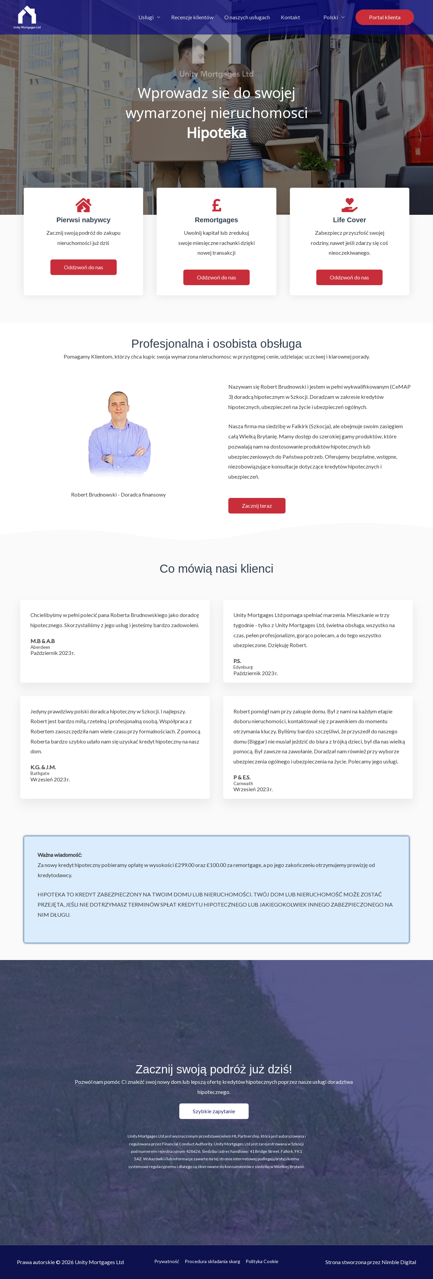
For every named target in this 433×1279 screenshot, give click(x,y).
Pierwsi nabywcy (83, 220)
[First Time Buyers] (83, 205)
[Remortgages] (216, 205)
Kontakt (290, 17)
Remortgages (216, 220)
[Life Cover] (349, 205)
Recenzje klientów (192, 17)
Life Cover (349, 220)
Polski (330, 17)
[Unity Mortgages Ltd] (27, 16)
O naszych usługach (247, 17)
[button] (385, 17)
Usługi (146, 17)
